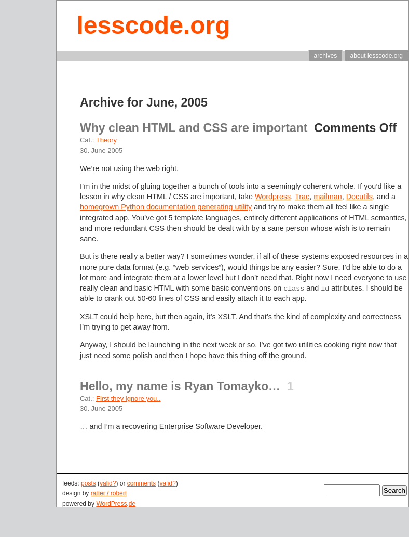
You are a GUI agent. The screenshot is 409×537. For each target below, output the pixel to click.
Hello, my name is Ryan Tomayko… (180, 386)
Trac (302, 196)
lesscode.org (153, 25)
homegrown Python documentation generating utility (166, 207)
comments (141, 483)
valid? (108, 483)
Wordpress (273, 196)
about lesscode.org (376, 55)
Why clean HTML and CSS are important (194, 128)
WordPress (111, 503)
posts (88, 483)
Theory (106, 140)
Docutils (359, 196)
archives (325, 55)
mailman (327, 196)
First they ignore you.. (128, 398)
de (132, 503)
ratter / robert (109, 493)
